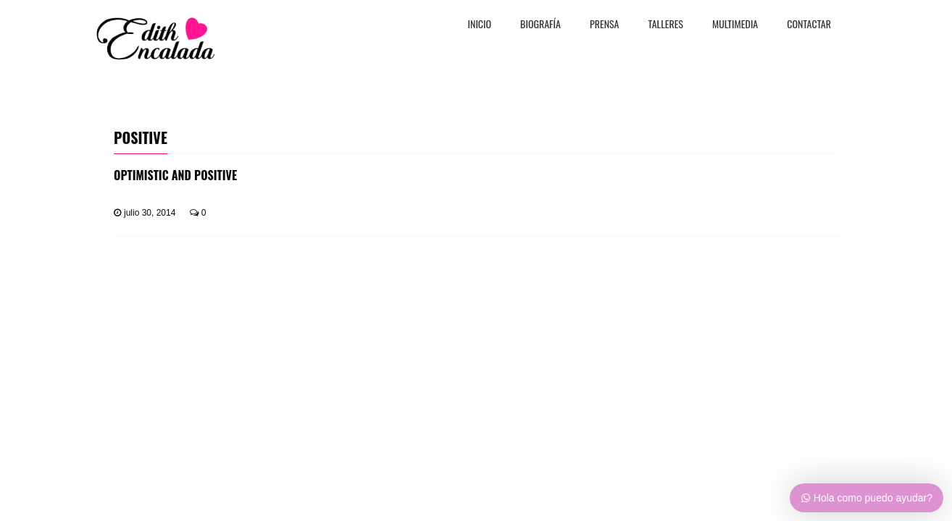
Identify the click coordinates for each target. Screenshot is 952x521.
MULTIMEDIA (735, 25)
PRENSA (604, 25)
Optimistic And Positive (175, 175)
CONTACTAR (809, 25)
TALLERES (666, 25)
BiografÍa (540, 25)
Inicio (480, 25)
